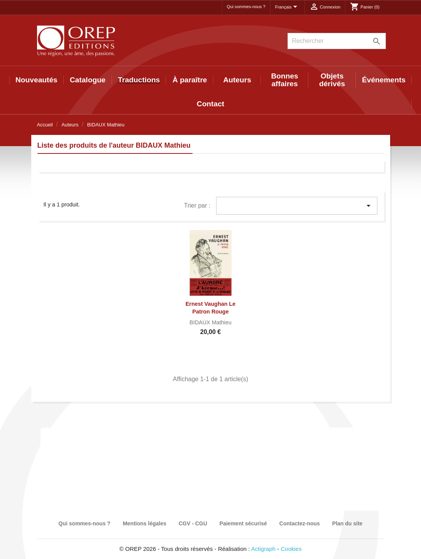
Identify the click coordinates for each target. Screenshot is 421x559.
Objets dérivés (332, 80)
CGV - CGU (193, 523)
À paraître (189, 80)
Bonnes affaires (284, 80)
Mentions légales (144, 523)
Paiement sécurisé (243, 523)
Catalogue (88, 80)
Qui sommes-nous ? (246, 6)
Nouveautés (36, 80)
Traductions (139, 80)
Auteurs (237, 80)
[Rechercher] (336, 41)
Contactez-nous (299, 523)
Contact (210, 104)
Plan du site (347, 523)
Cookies (291, 548)
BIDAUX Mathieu (210, 322)
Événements (384, 80)
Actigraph (263, 548)
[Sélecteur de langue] (287, 7)
